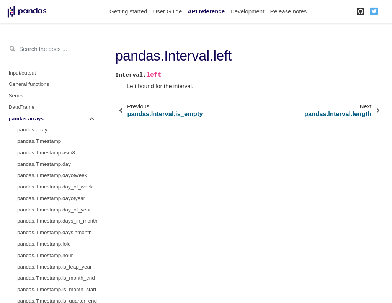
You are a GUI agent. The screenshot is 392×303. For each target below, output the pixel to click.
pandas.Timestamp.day (44, 164)
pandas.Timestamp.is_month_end (56, 278)
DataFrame (22, 107)
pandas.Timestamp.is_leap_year (54, 267)
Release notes (288, 11)
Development (247, 11)
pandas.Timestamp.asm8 (46, 153)
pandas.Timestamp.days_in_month (57, 221)
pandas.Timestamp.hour (45, 255)
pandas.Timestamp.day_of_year (54, 210)
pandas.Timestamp (39, 141)
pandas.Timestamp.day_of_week (55, 187)
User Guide (167, 11)
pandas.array (32, 130)
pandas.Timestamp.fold (44, 244)
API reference (206, 11)
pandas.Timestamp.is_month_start (56, 289)
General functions (29, 84)
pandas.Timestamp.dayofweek (52, 175)
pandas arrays (26, 118)
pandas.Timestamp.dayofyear (51, 198)
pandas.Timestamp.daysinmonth (54, 232)
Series (16, 95)
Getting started (128, 11)
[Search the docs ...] (49, 49)
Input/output (22, 73)
